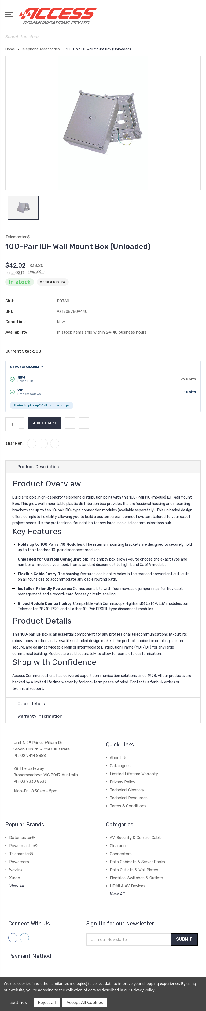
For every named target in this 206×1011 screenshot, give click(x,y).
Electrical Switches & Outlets (136, 879)
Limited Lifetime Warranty (134, 775)
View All (16, 887)
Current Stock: (23, 352)
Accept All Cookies (85, 1002)
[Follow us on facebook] (12, 939)
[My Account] (175, 19)
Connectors (121, 855)
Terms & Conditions (128, 807)
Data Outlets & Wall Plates (134, 871)
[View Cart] (198, 19)
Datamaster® (22, 839)
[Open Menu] (10, 15)
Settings (18, 1002)
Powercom (19, 863)
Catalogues (120, 767)
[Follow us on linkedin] (24, 939)
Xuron (14, 879)
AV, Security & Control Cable (136, 839)
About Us (118, 759)
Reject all (47, 1002)
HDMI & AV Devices (127, 887)
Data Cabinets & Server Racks (137, 863)
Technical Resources (129, 799)
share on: (14, 445)
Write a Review (52, 283)
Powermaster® (23, 847)
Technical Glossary (127, 791)
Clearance (119, 847)
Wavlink (16, 871)
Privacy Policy (122, 783)
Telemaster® (21, 855)
